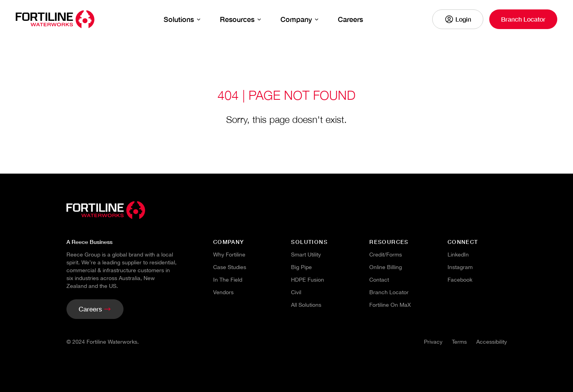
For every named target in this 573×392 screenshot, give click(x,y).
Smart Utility (306, 254)
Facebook (460, 280)
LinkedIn (458, 254)
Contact (379, 280)
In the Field (227, 280)
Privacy (433, 342)
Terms (459, 342)
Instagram (460, 267)
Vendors (223, 292)
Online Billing (385, 267)
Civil (296, 292)
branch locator (389, 292)
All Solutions (306, 305)
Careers (350, 19)
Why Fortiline (229, 254)
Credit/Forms (385, 254)
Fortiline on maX (390, 305)
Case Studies (229, 267)
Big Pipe (301, 267)
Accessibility (491, 342)
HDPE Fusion (307, 280)
